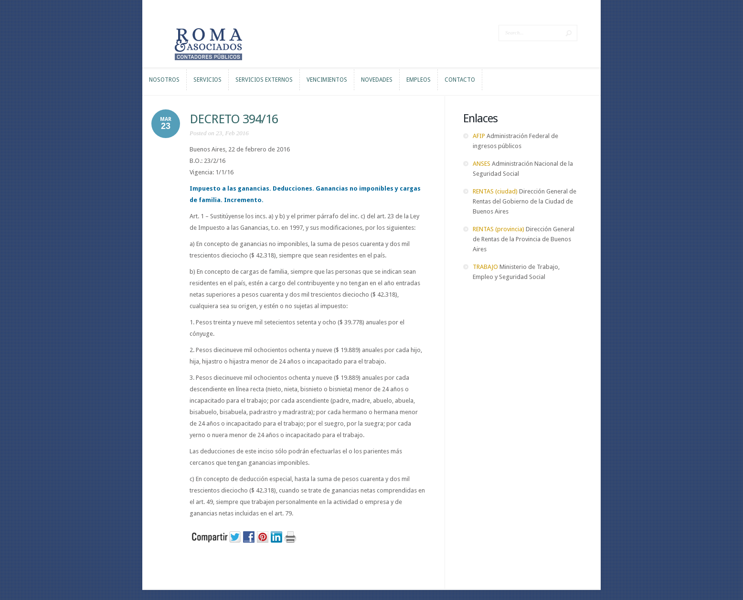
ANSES (481, 163)
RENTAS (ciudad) (495, 191)
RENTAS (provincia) (498, 229)
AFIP (479, 135)
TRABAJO (485, 266)
